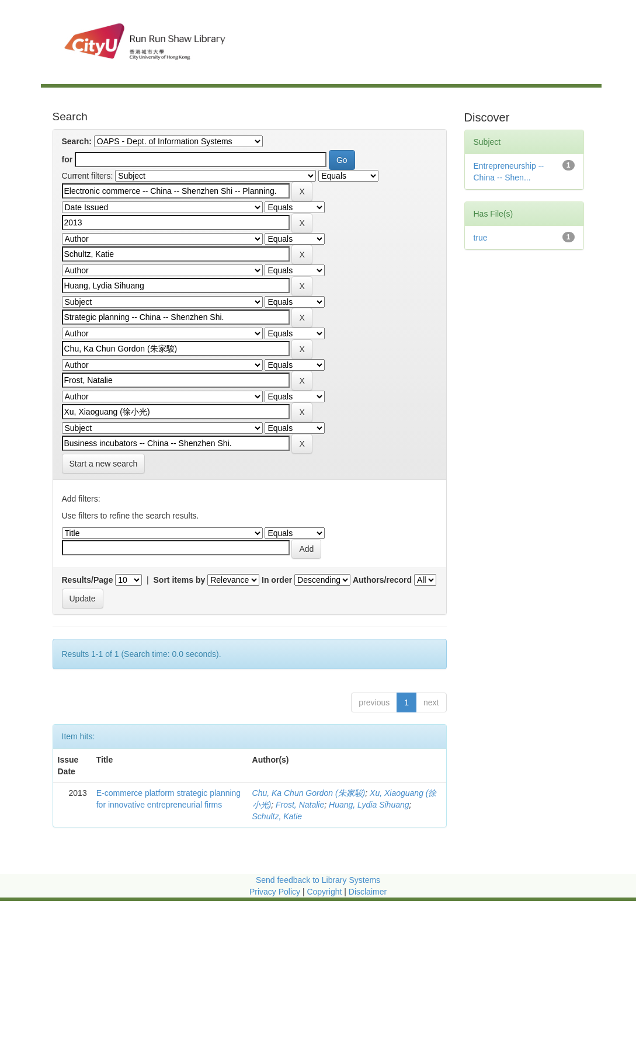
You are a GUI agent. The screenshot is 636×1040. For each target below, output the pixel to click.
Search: (77, 141)
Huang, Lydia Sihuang (369, 804)
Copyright (325, 891)
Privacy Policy (274, 891)
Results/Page (87, 580)
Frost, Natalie (300, 804)
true (481, 237)
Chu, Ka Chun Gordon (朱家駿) (309, 793)
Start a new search (103, 463)
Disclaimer (368, 891)
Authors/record (382, 580)
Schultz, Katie (277, 816)
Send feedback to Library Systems (318, 880)
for (67, 159)
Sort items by (180, 580)
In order (277, 580)
